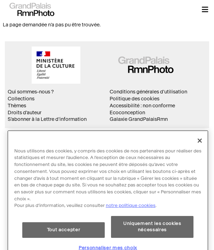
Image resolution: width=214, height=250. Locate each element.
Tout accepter (63, 239)
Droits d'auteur (24, 112)
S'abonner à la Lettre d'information (47, 119)
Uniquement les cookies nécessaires (152, 236)
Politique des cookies (134, 98)
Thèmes (17, 105)
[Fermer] (199, 150)
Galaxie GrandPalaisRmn (139, 119)
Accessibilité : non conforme (142, 105)
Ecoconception (127, 112)
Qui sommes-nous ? (31, 91)
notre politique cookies (131, 214)
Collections (21, 98)
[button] (205, 9)
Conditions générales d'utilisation (148, 91)
